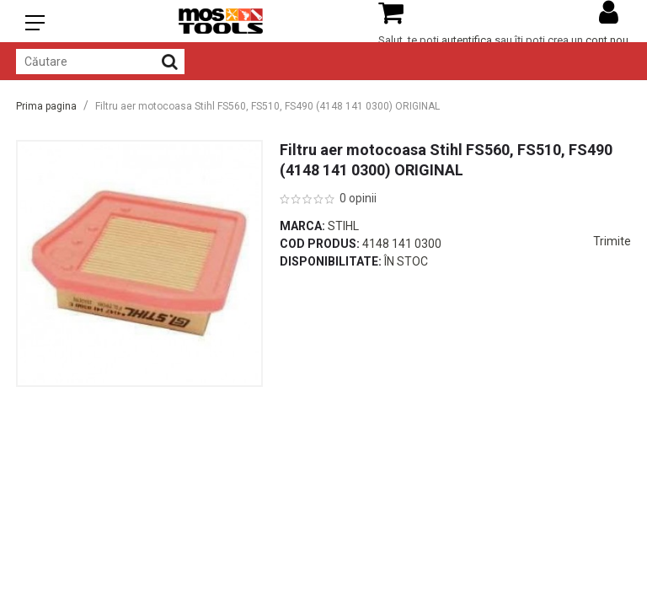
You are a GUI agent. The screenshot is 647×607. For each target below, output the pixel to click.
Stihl (343, 226)
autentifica (466, 40)
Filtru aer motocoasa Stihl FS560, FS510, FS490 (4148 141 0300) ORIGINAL (267, 106)
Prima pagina (46, 106)
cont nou (607, 40)
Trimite (612, 241)
